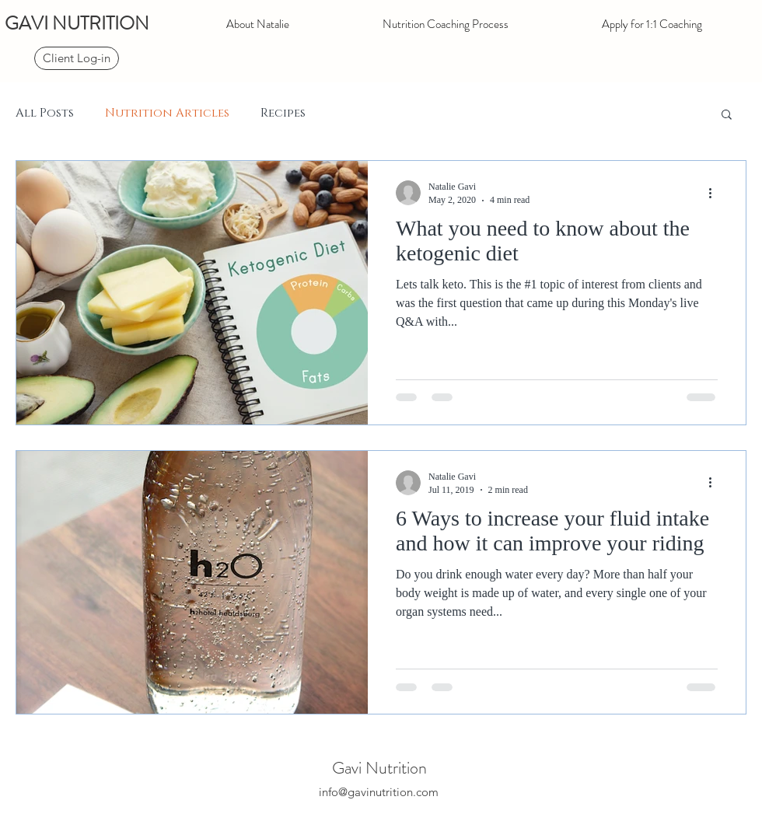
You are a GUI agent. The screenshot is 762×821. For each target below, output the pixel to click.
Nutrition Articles (167, 114)
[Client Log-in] (76, 58)
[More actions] (715, 192)
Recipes (283, 114)
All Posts (45, 114)
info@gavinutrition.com (379, 791)
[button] (726, 115)
